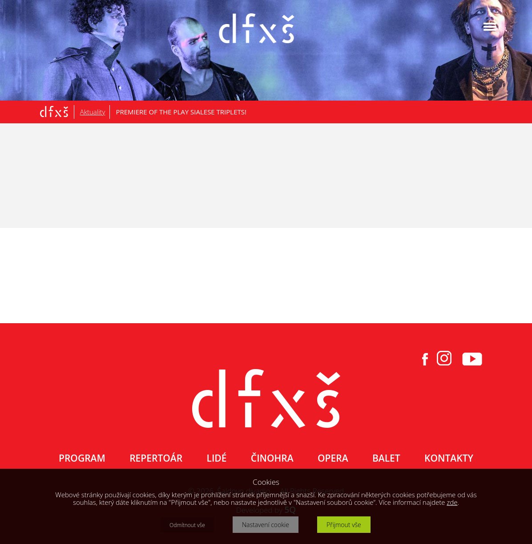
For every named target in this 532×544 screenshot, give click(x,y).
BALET (386, 458)
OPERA (333, 458)
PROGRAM (82, 458)
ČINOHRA (272, 458)
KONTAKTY (448, 458)
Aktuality (92, 111)
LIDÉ (217, 458)
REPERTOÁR (155, 458)
